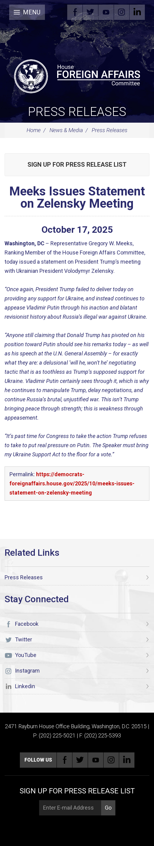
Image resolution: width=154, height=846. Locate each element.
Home (34, 130)
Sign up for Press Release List (77, 164)
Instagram (121, 12)
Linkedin (137, 12)
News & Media (66, 130)
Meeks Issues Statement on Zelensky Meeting (77, 197)
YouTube (106, 12)
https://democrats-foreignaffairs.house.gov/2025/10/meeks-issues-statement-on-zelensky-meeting (71, 483)
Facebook (74, 12)
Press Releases (77, 112)
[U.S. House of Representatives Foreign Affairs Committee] (77, 75)
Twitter (90, 12)
